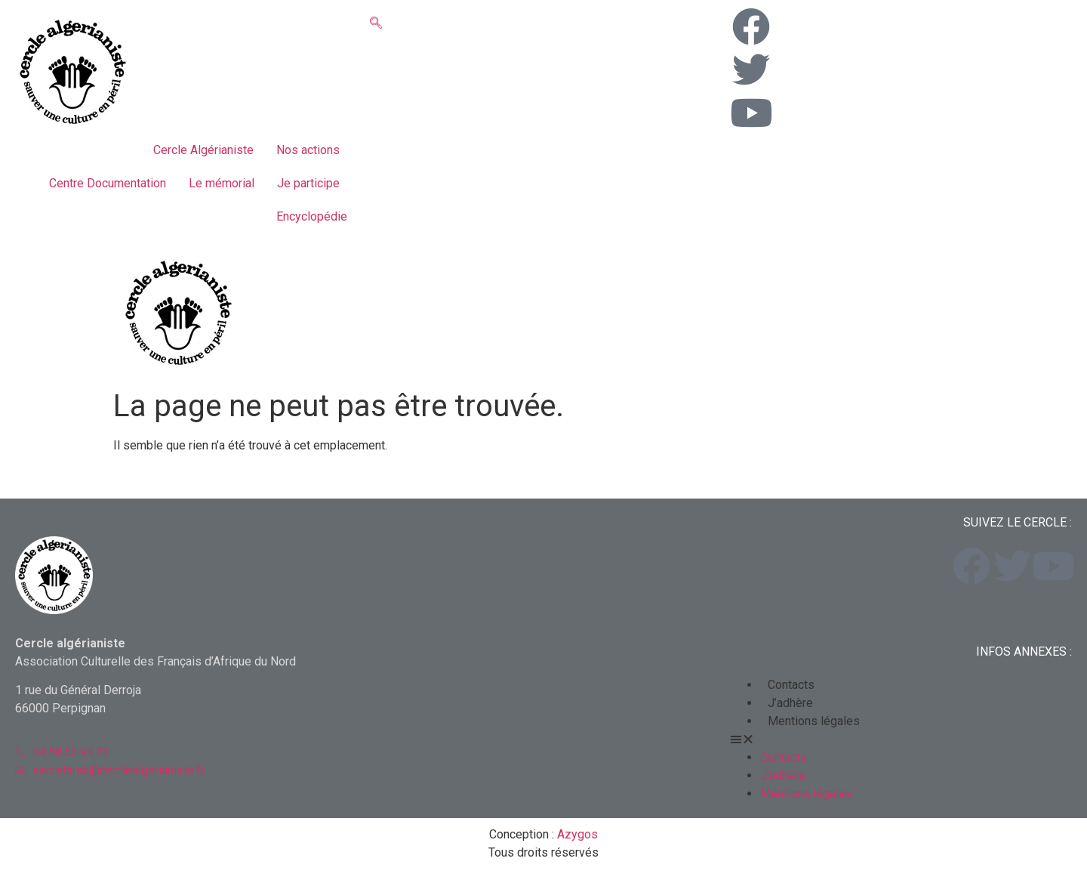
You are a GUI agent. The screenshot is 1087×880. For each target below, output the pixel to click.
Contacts (791, 685)
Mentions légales (814, 721)
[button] (901, 739)
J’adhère (790, 703)
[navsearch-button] (376, 24)
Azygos (577, 834)
